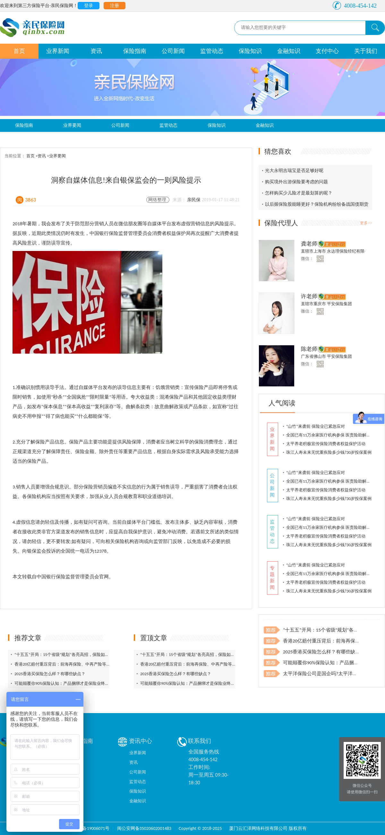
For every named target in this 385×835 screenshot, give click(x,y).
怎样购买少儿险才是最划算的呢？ (298, 193)
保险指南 (134, 51)
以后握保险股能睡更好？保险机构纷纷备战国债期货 (316, 204)
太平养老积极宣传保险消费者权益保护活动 (325, 443)
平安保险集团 (339, 303)
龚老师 (309, 243)
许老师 (309, 296)
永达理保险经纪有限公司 (350, 251)
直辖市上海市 (314, 251)
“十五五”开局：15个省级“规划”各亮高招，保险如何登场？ (68, 654)
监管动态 (211, 51)
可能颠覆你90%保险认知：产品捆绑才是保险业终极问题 (65, 683)
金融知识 (288, 51)
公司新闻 (173, 51)
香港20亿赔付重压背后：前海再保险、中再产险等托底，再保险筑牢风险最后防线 (89, 664)
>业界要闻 (56, 155)
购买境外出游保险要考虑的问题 (296, 182)
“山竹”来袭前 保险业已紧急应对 (315, 426)
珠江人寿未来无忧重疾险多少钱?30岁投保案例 (329, 452)
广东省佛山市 (314, 356)
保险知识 (250, 51)
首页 (19, 51)
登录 (88, 5)
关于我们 (365, 51)
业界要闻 (72, 125)
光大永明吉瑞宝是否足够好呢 (294, 170)
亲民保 (194, 199)
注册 (114, 5)
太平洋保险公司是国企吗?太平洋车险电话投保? (333, 673)
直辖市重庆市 (314, 303)
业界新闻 (57, 51)
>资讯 (41, 155)
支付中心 (327, 51)
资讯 (96, 51)
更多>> (366, 223)
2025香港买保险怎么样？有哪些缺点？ (49, 673)
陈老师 (309, 349)
